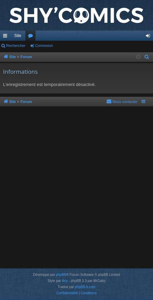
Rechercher (15, 45)
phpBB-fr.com (85, 287)
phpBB (61, 275)
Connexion (44, 45)
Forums (32, 37)
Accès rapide (6, 37)
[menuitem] (147, 57)
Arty (65, 281)
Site (17, 35)
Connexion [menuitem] (149, 37)
